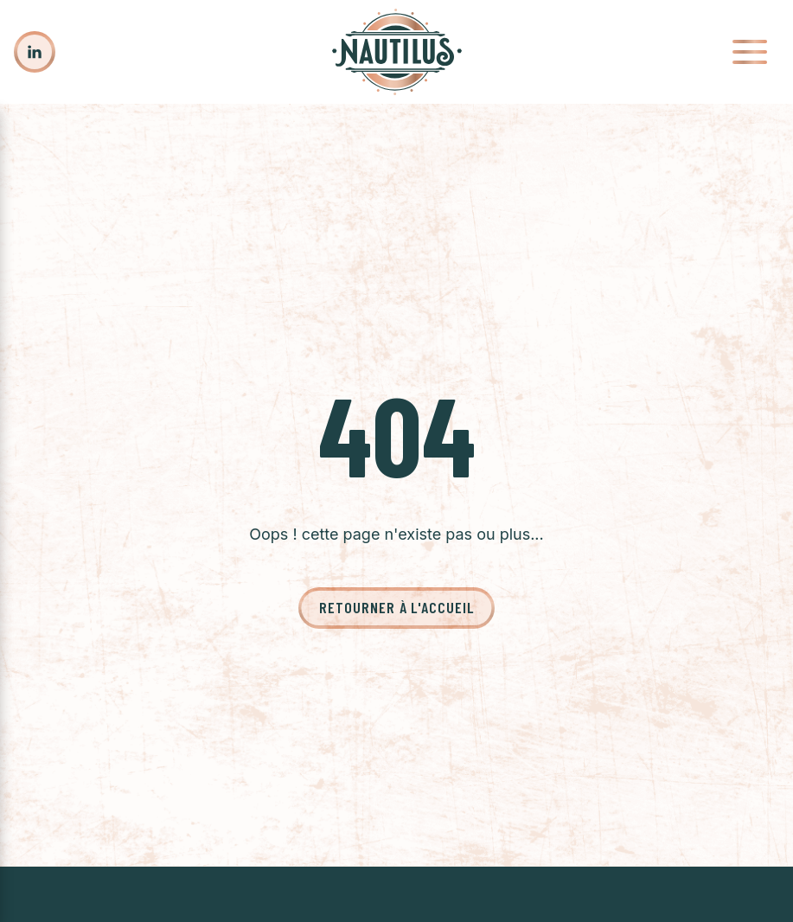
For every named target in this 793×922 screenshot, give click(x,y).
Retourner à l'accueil (396, 607)
